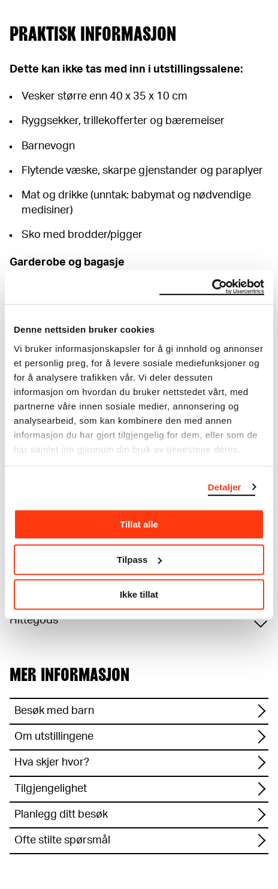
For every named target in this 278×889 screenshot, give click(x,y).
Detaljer (224, 487)
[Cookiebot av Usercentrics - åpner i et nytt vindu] (211, 287)
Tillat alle (139, 524)
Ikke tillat (139, 594)
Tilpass (139, 560)
